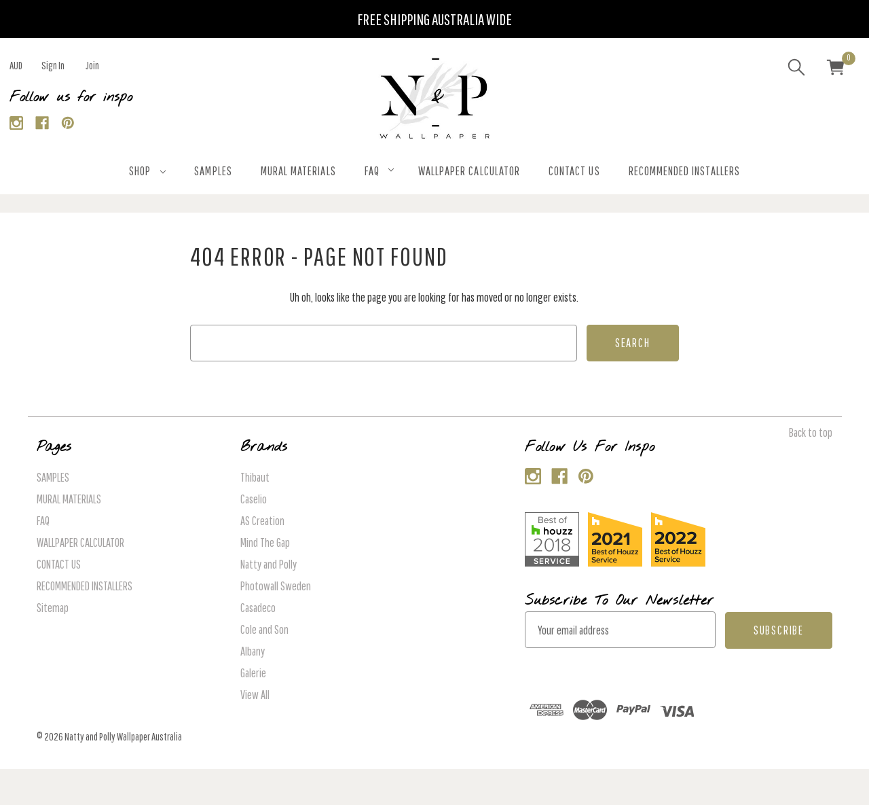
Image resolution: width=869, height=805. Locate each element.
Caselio (253, 499)
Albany (252, 651)
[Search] (796, 69)
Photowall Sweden (275, 586)
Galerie (253, 673)
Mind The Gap (265, 542)
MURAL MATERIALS (298, 171)
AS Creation (262, 521)
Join (92, 65)
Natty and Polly (268, 564)
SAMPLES (213, 171)
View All (255, 694)
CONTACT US (574, 171)
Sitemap (53, 608)
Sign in (52, 65)
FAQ (379, 171)
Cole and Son (264, 629)
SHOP (147, 171)
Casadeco (258, 608)
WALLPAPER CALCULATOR (469, 171)
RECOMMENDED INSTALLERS (684, 171)
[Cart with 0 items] (835, 69)
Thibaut (255, 477)
